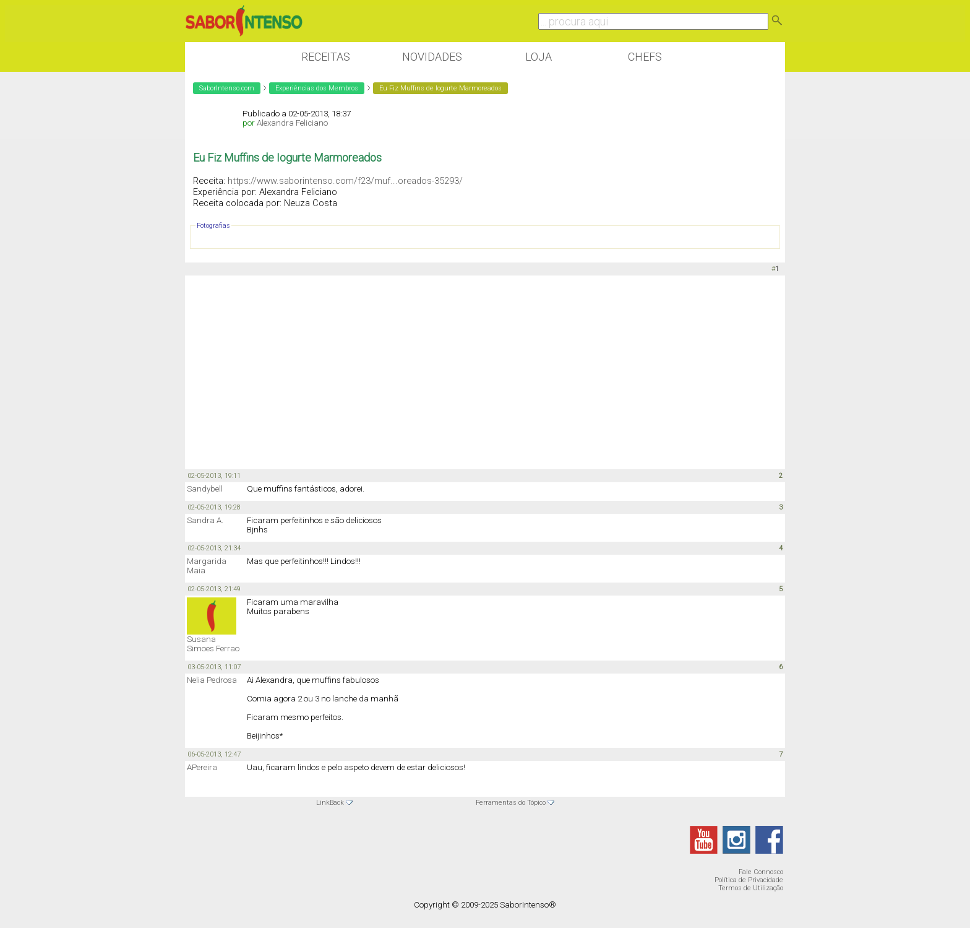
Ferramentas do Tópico (511, 803)
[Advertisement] (485, 371)
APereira (202, 767)
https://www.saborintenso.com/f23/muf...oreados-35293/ (345, 180)
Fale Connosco (761, 872)
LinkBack (330, 803)
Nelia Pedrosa (212, 680)
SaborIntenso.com (226, 88)
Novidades (432, 56)
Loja (538, 56)
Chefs (645, 56)
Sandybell (205, 488)
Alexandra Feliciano (292, 123)
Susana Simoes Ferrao (213, 644)
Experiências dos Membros (316, 88)
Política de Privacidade (749, 880)
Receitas (325, 56)
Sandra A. (205, 520)
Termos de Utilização (750, 888)
